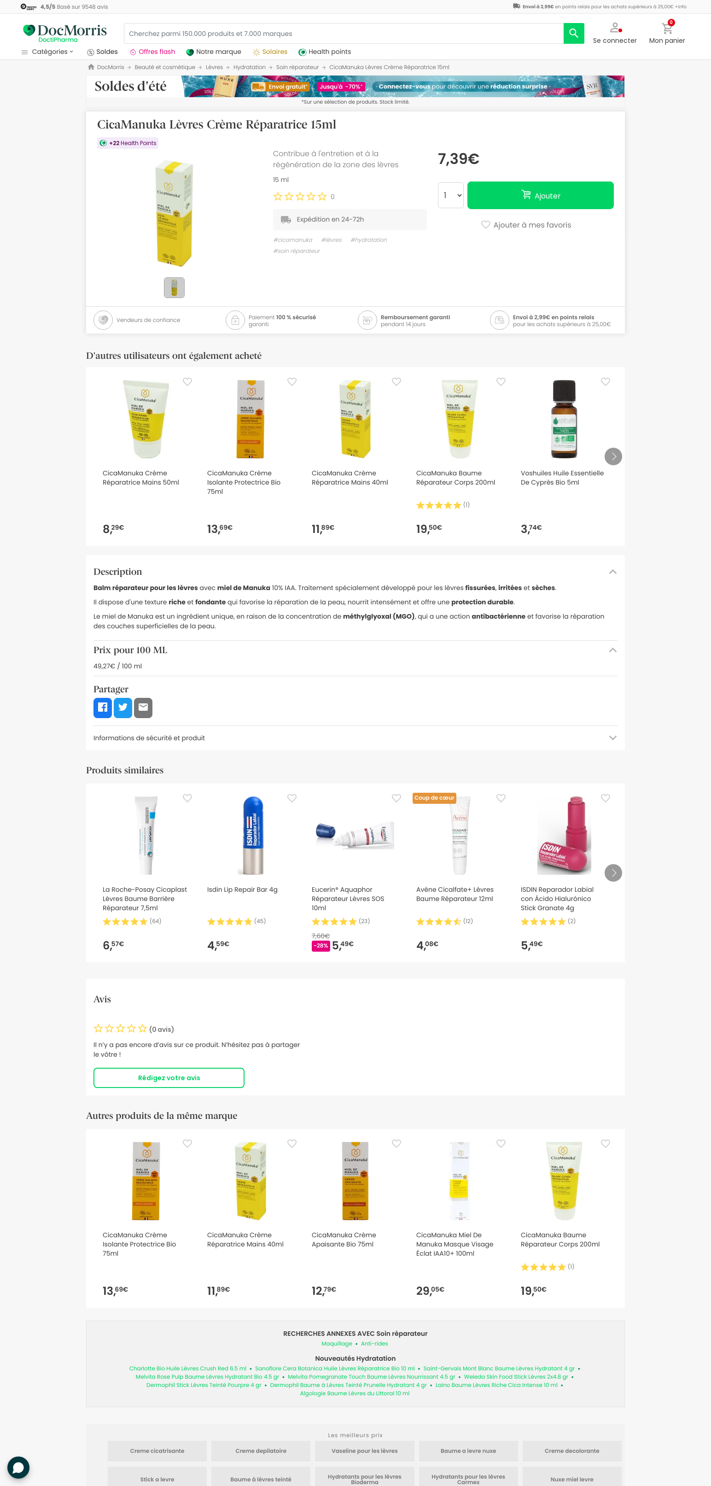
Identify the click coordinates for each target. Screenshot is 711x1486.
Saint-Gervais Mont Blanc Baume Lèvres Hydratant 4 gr (499, 1369)
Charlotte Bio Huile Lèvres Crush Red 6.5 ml (188, 1369)
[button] (615, 32)
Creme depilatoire (261, 1451)
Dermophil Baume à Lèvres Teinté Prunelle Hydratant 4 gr (348, 1385)
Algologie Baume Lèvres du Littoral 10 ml (355, 1394)
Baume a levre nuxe (468, 1451)
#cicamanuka (292, 240)
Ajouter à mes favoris (525, 225)
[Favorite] (187, 381)
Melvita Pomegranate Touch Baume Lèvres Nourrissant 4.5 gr (371, 1377)
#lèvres (331, 240)
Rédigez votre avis (169, 1077)
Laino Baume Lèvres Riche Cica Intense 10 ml (497, 1385)
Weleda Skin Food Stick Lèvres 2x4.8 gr (516, 1377)
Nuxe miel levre (572, 1480)
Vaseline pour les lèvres (365, 1451)
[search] (574, 33)
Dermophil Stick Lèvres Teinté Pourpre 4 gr (204, 1385)
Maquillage (336, 1344)
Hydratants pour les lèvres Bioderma (365, 1480)
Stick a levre (157, 1480)
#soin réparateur (296, 251)
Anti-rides (374, 1344)
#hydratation (368, 240)
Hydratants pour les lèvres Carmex (468, 1480)
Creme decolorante (572, 1451)
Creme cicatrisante (157, 1451)
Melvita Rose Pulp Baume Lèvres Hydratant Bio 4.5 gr (207, 1377)
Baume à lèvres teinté (261, 1480)
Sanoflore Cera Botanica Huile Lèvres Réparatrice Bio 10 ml (335, 1369)
